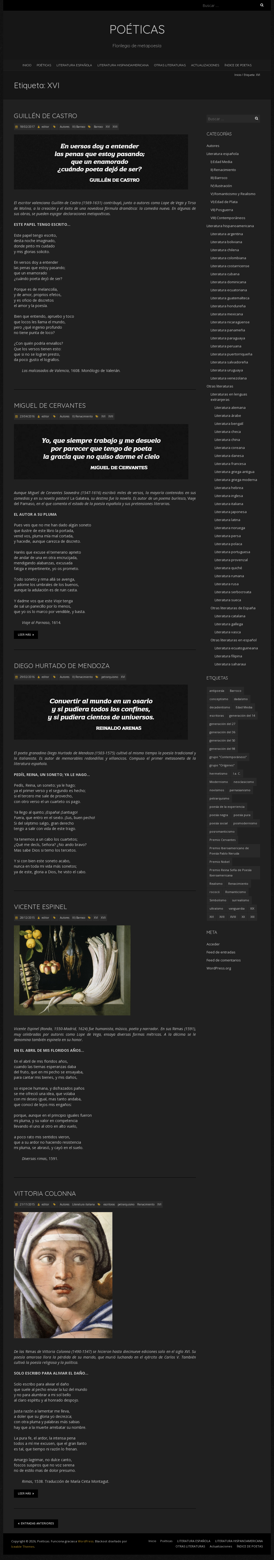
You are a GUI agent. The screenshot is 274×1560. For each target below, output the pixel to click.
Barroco (98, 127)
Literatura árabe (228, 415)
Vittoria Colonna (45, 1193)
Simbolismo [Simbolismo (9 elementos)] (218, 900)
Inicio (26, 65)
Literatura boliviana (226, 241)
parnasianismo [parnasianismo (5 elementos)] (240, 790)
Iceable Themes (22, 1547)
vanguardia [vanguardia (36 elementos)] (237, 908)
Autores (64, 127)
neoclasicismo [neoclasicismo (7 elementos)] (244, 782)
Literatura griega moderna (236, 479)
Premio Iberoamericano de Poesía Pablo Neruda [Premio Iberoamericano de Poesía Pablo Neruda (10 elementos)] (229, 850)
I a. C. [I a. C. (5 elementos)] (237, 773)
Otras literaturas (220, 386)
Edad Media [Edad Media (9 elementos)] (244, 707)
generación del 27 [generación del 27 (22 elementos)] (222, 724)
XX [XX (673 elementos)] (243, 917)
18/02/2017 (27, 127)
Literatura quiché (228, 567)
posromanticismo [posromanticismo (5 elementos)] (222, 831)
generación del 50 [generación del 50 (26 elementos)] (222, 740)
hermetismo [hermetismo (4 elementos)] (218, 773)
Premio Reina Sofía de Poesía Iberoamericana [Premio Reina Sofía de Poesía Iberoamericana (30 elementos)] (231, 872)
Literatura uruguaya (227, 370)
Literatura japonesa (231, 511)
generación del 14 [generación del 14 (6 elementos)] (242, 715)
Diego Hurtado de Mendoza (62, 666)
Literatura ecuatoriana (229, 290)
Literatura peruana (226, 346)
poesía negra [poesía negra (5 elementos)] (219, 815)
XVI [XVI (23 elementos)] (212, 917)
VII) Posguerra (222, 209)
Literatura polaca (228, 543)
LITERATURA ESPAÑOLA (74, 65)
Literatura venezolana (229, 378)
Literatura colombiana (228, 257)
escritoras (109, 1204)
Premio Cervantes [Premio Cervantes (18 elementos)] (222, 840)
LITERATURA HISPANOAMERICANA (123, 65)
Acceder (213, 944)
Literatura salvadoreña (229, 362)
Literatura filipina (228, 656)
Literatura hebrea (229, 487)
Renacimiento (145, 1204)
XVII (115, 127)
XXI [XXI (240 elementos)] (252, 917)
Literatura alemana (230, 407)
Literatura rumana (229, 575)
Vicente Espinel (40, 907)
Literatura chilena (225, 249)
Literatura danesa (229, 455)
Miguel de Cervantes (50, 405)
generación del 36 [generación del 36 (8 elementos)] (222, 732)
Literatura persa (228, 535)
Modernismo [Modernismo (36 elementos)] (219, 782)
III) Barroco (78, 127)
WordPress (85, 1541)
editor (45, 127)
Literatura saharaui (230, 664)
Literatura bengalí (229, 423)
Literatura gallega (229, 624)
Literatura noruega (230, 527)
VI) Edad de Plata (224, 201)
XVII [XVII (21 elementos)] (221, 917)
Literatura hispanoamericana (230, 225)
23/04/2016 (27, 416)
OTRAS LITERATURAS (170, 65)
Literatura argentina (227, 233)
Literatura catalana (230, 616)
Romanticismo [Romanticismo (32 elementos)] (235, 892)
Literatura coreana (230, 447)
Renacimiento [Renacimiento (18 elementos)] (238, 884)
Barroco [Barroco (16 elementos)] (235, 691)
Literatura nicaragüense (230, 322)
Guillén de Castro (45, 116)
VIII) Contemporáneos (228, 217)
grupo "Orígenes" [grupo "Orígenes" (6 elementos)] (222, 765)
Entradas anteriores (36, 1523)
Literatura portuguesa (232, 551)
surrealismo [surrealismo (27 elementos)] (240, 900)
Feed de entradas (221, 952)
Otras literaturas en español (234, 640)
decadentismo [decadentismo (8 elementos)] (220, 707)
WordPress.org (219, 968)
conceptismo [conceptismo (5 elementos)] (219, 699)
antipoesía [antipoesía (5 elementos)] (217, 691)
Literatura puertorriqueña (231, 354)
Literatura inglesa (229, 495)
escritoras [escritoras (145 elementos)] (217, 715)
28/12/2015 (27, 917)
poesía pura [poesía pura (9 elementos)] (242, 815)
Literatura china (227, 439)
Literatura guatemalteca (230, 298)
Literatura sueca (228, 599)
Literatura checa (228, 431)
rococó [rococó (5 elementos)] (215, 892)
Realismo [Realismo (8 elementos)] (216, 884)
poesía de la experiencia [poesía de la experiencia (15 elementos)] (227, 807)
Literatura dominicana (228, 282)
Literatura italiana (83, 1204)
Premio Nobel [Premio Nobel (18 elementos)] (220, 862)
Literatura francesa (230, 463)
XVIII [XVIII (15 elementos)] (233, 917)
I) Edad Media (221, 161)
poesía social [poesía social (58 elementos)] (219, 823)
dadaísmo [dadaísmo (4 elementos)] (241, 699)
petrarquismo (109, 677)
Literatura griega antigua (234, 471)
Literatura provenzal (231, 559)
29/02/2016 (27, 677)
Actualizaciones (205, 65)
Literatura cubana (225, 273)
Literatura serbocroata (233, 591)
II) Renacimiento (82, 416)
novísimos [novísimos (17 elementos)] (217, 790)
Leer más (26, 634)
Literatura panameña (228, 330)
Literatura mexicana (227, 314)
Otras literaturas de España (233, 608)
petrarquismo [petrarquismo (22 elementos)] (219, 798)
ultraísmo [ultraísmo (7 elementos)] (216, 908)
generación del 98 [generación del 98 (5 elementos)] (222, 749)
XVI (108, 127)
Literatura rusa (227, 583)
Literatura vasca (228, 632)
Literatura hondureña (228, 306)
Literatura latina (227, 519)
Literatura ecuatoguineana (236, 648)
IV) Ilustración (221, 185)
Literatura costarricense (230, 265)
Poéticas (44, 65)
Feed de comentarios (224, 960)
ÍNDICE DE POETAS (238, 65)
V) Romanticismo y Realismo (233, 193)
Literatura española (223, 153)
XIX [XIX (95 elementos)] (252, 908)
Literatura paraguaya (228, 338)
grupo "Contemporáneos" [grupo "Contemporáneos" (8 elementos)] (228, 757)
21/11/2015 (27, 1204)
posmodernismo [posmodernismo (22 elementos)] (245, 823)
